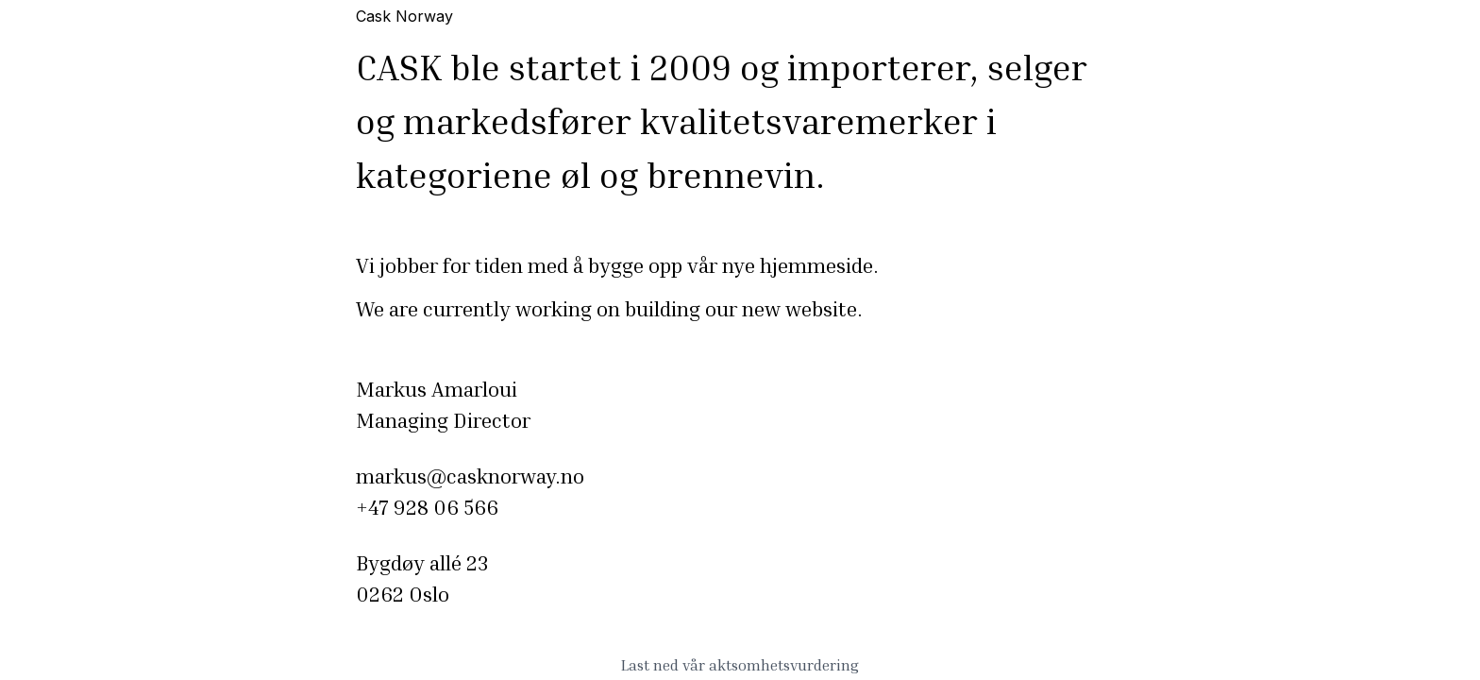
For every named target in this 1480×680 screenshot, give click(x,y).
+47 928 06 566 (427, 507)
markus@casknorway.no (470, 476)
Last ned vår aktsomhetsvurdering (740, 664)
